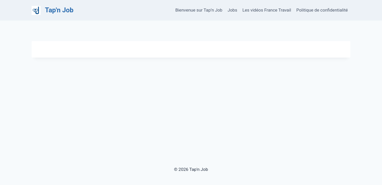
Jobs (232, 10)
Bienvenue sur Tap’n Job (198, 10)
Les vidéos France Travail (266, 10)
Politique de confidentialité (322, 10)
